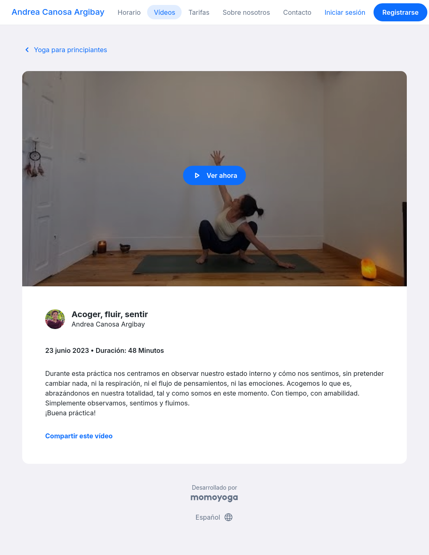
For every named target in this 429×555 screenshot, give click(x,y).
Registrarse (400, 12)
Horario (129, 12)
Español (214, 517)
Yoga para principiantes (64, 50)
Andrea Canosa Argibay (58, 12)
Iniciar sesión (345, 12)
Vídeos (164, 12)
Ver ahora (215, 175)
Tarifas (198, 12)
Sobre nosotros (246, 12)
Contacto (297, 12)
